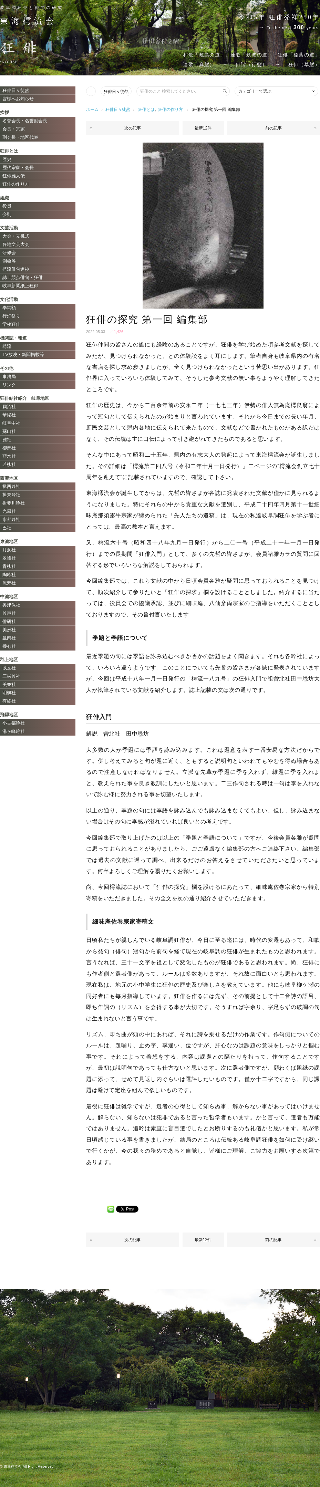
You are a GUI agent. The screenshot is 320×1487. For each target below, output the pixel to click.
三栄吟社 (11, 676)
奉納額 (9, 307)
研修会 (9, 252)
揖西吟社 (11, 486)
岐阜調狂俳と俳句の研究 (32, 7)
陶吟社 (9, 574)
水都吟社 (11, 519)
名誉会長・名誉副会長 (24, 120)
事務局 (9, 376)
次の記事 (132, 128)
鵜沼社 (9, 406)
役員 (6, 206)
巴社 (6, 527)
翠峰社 (9, 558)
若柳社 (9, 464)
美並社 (9, 684)
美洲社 (9, 629)
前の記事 (273, 128)
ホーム (92, 109)
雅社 (6, 439)
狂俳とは (146, 109)
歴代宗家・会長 (18, 167)
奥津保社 (11, 604)
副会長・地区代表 (20, 137)
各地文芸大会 (15, 244)
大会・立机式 (15, 236)
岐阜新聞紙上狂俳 (20, 285)
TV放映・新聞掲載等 (23, 354)
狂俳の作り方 (170, 109)
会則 (6, 214)
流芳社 (9, 582)
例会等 (9, 260)
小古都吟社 (13, 723)
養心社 (9, 646)
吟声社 (9, 613)
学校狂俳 (11, 324)
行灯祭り (11, 316)
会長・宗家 (13, 129)
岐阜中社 (11, 423)
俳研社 (9, 621)
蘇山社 (9, 431)
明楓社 (9, 692)
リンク (9, 384)
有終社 (9, 701)
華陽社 (9, 414)
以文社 (9, 667)
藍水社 (9, 456)
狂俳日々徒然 (116, 91)
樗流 (6, 346)
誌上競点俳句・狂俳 (22, 277)
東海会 (28, 21)
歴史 (6, 159)
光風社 (9, 511)
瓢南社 (9, 638)
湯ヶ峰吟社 (13, 731)
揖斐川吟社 (13, 503)
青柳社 (9, 566)
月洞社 (9, 549)
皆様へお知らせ (18, 98)
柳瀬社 (9, 447)
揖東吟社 (11, 494)
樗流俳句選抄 (15, 269)
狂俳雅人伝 (13, 175)
